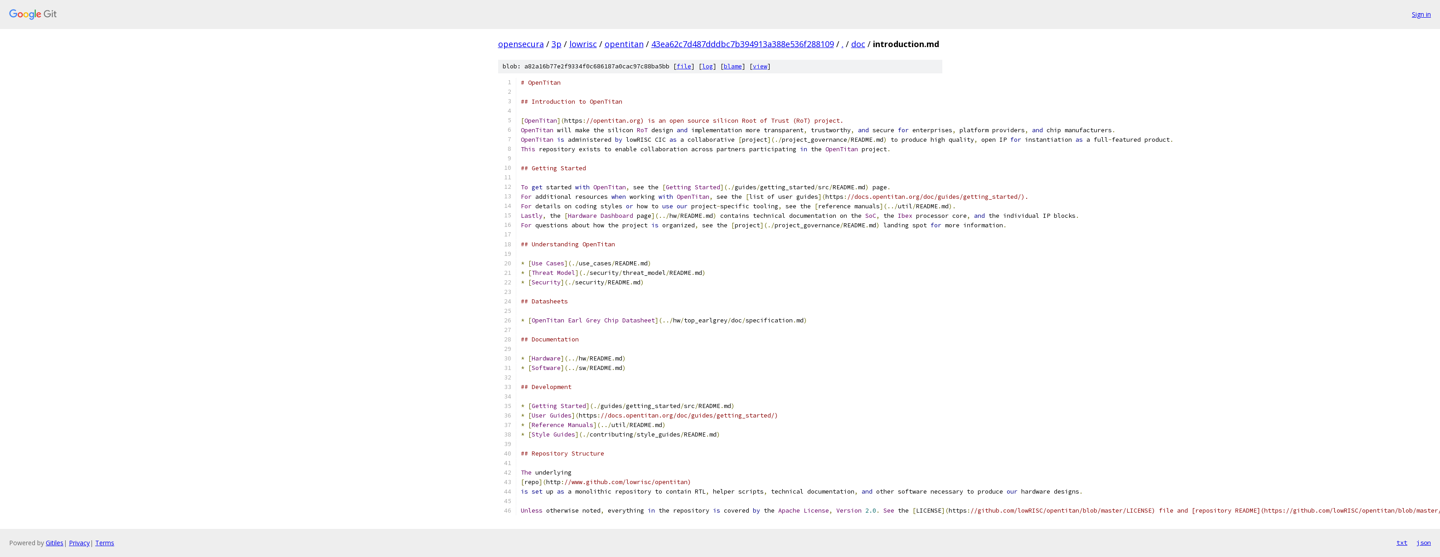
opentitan (624, 43)
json (1423, 542)
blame (733, 66)
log (707, 66)
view (760, 66)
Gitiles (54, 542)
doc (858, 43)
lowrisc (583, 43)
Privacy (79, 542)
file (684, 66)
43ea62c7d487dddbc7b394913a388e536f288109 (742, 43)
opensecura (521, 43)
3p (557, 43)
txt (1401, 542)
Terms (104, 542)
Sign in (1421, 14)
